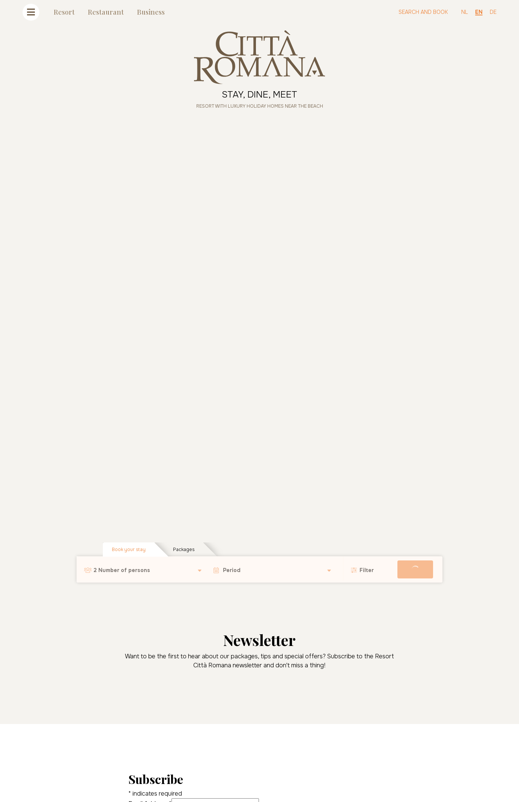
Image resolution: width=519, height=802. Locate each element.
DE (493, 12)
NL (464, 12)
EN (479, 12)
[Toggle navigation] (31, 12)
